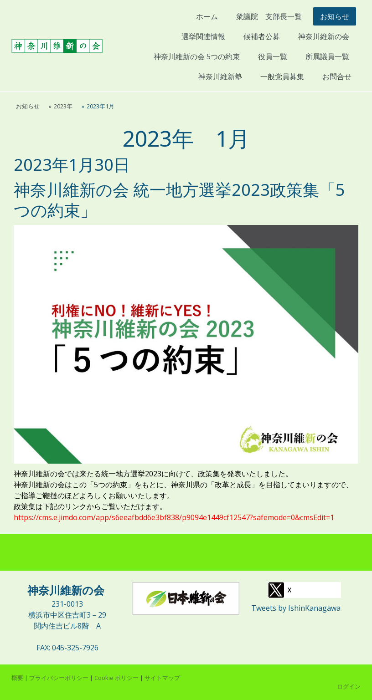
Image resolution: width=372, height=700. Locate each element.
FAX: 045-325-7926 (67, 648)
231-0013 (67, 604)
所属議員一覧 (327, 56)
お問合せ (336, 77)
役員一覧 (272, 56)
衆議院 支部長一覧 (269, 16)
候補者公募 (261, 36)
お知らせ (334, 16)
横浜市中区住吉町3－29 (67, 615)
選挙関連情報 (203, 36)
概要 (17, 678)
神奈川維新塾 (223, 77)
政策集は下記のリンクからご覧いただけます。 (90, 506)
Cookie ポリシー (116, 678)
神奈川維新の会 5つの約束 (197, 56)
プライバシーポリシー (58, 678)
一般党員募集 (282, 77)
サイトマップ (162, 678)
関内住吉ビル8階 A (67, 626)
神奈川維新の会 (323, 36)
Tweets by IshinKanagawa (296, 608)
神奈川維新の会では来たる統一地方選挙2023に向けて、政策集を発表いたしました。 (153, 474)
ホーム (207, 16)
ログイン (349, 686)
